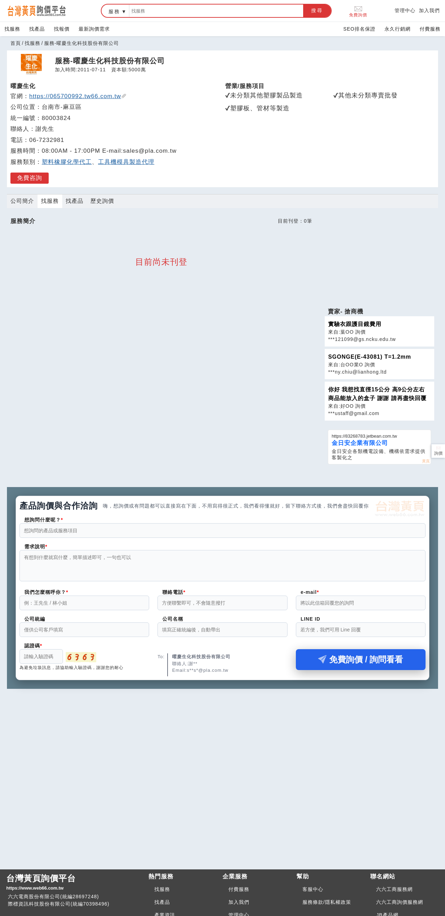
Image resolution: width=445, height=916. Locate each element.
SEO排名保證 (359, 29)
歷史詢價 (102, 201)
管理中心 (405, 10)
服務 (114, 11)
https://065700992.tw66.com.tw (78, 96)
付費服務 (430, 29)
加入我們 (429, 10)
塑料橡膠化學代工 (67, 162)
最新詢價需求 (94, 29)
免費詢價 (358, 11)
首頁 (15, 43)
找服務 (12, 29)
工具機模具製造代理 (126, 162)
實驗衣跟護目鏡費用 (354, 324)
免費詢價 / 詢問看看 (360, 663)
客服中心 (312, 889)
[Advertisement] (379, 259)
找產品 (37, 29)
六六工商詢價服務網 (399, 902)
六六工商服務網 (394, 889)
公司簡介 (22, 201)
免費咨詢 (29, 178)
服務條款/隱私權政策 (326, 902)
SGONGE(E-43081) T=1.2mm (369, 357)
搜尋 (317, 10)
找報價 (62, 29)
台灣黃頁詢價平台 (74, 883)
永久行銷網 (398, 29)
